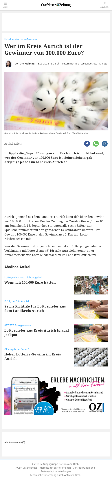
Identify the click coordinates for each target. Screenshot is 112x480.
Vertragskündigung (84, 468)
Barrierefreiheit (62, 468)
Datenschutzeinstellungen (56, 471)
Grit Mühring (27, 64)
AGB (18, 468)
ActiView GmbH (73, 475)
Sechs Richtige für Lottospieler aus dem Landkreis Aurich (35, 308)
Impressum (45, 468)
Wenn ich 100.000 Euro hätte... (30, 282)
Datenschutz (30, 468)
